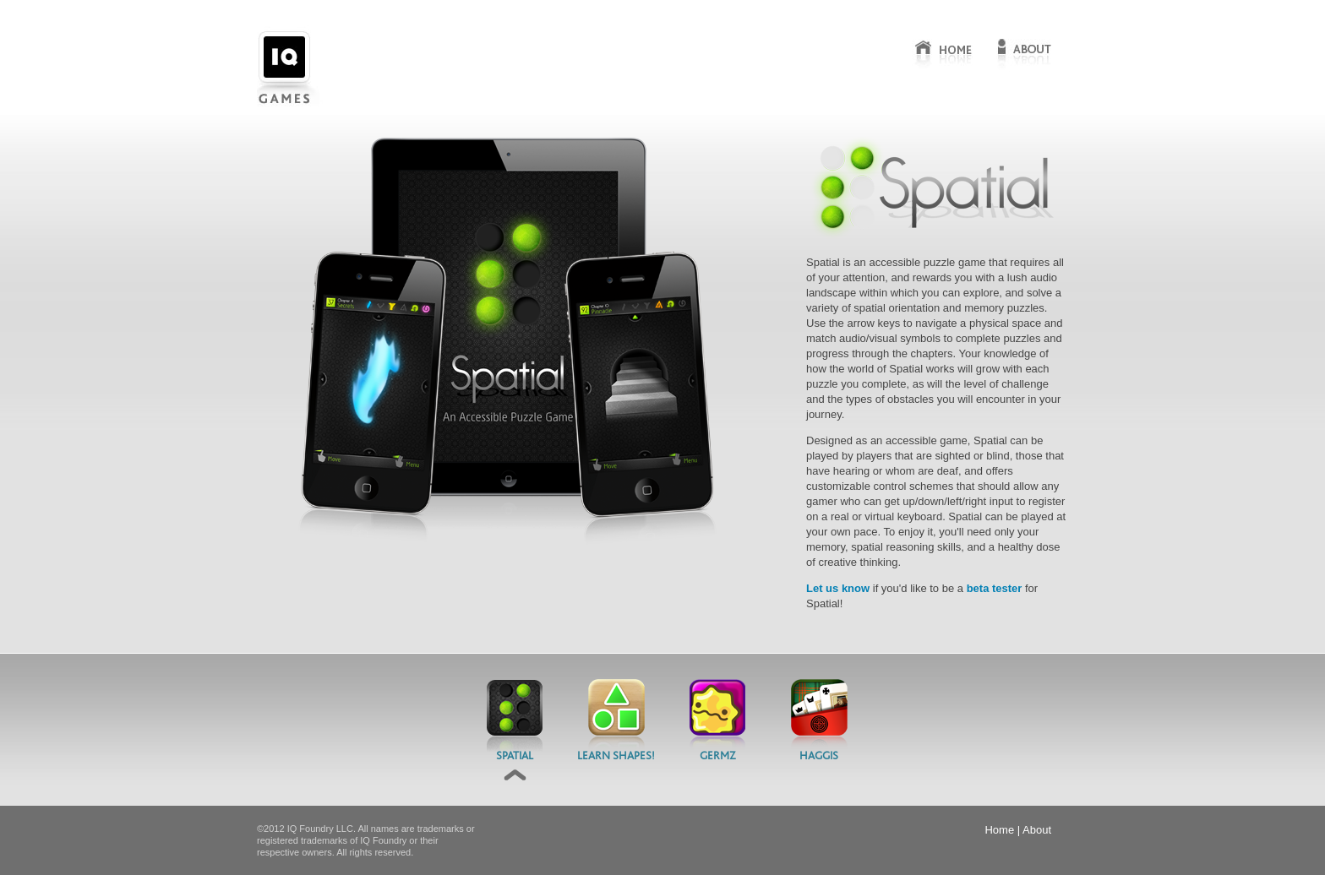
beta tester (994, 588)
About (1036, 829)
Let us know (838, 588)
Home (999, 829)
